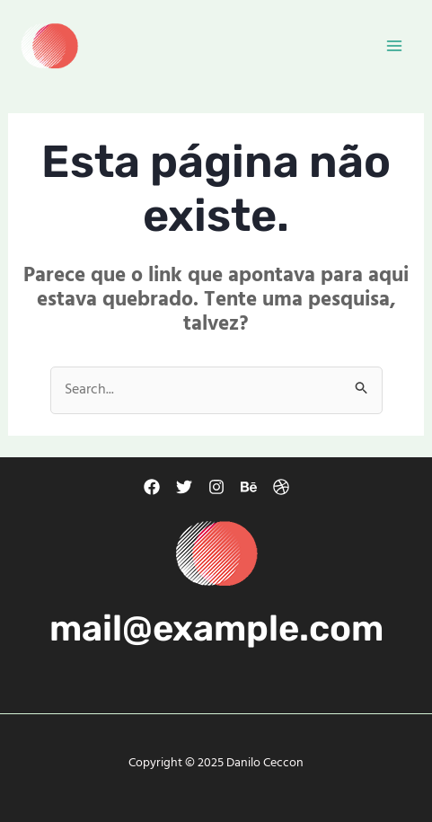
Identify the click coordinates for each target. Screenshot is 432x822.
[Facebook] (152, 487)
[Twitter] (184, 487)
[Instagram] (216, 487)
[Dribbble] (281, 487)
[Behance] (249, 487)
